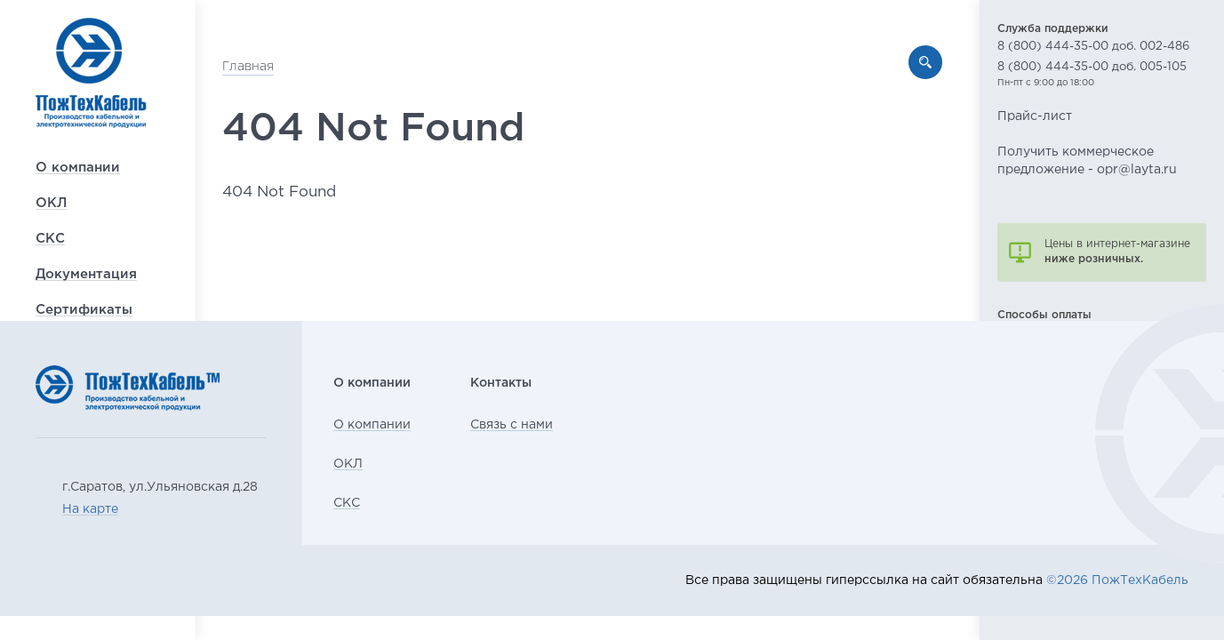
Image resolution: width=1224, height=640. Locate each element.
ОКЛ (51, 252)
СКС (50, 287)
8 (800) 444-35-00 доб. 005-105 (1092, 67)
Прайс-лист (1034, 116)
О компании (78, 216)
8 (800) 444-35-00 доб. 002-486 (1093, 47)
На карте (90, 509)
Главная (274, 66)
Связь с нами (560, 425)
